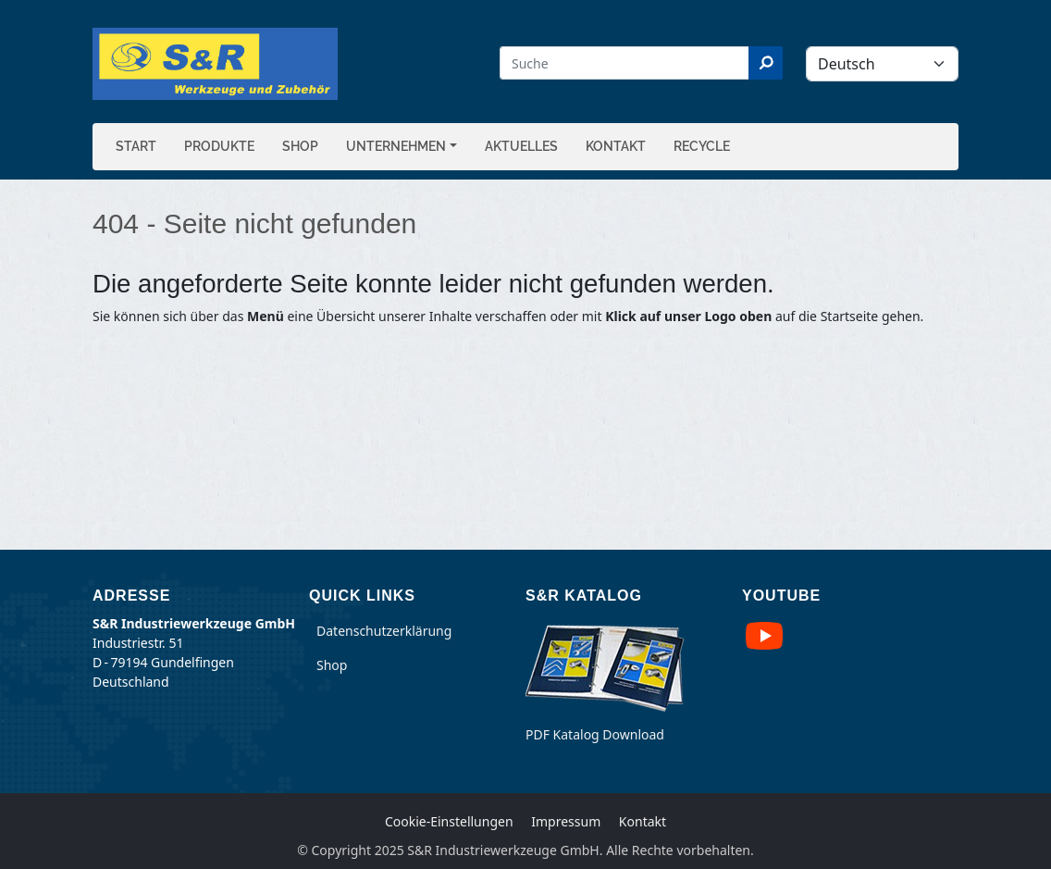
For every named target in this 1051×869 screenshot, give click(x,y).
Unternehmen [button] (396, 146)
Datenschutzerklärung (383, 630)
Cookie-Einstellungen (449, 821)
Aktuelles (521, 146)
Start (136, 146)
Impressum (565, 821)
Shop (300, 146)
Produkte (219, 146)
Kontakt (616, 146)
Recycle (702, 146)
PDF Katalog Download (595, 734)
